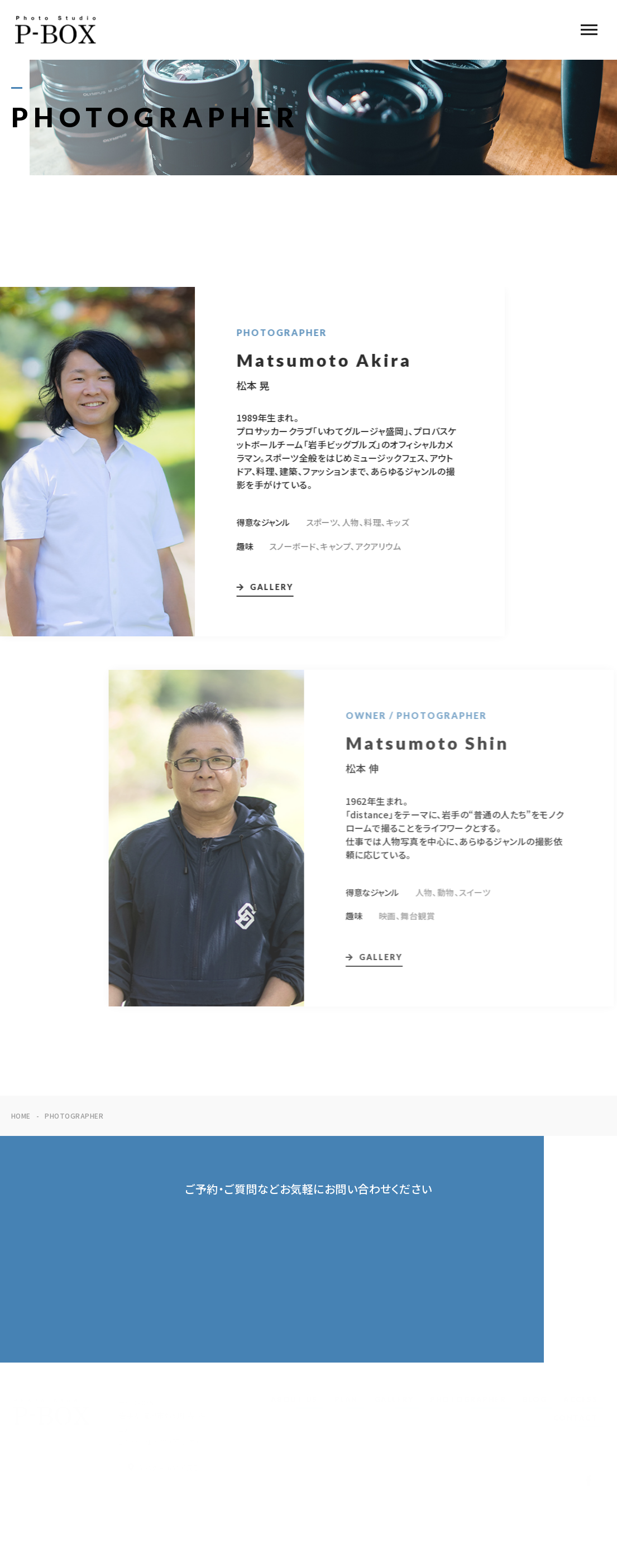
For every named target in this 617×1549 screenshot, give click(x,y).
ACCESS (580, 1399)
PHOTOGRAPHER (468, 1399)
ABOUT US (294, 1399)
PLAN (346, 1399)
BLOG (535, 1399)
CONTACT (575, 1417)
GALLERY (394, 1399)
